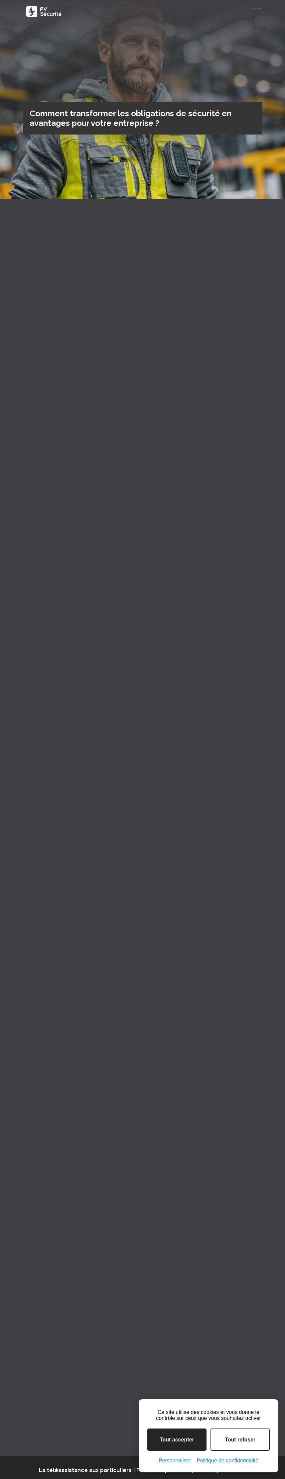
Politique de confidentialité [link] (227, 1460)
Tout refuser (240, 1439)
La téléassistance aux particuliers (85, 1470)
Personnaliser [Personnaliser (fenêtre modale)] (175, 1460)
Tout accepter (177, 1439)
